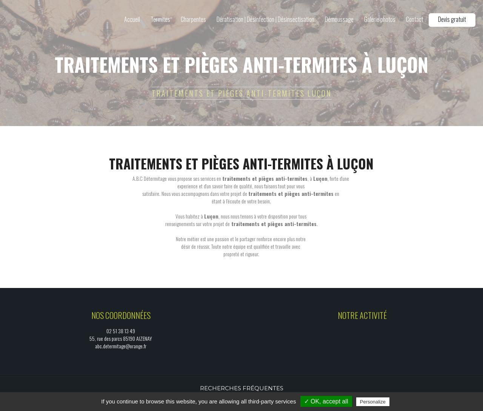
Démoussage (339, 19)
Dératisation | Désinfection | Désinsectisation (265, 19)
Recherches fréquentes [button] (241, 388)
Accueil (132, 19)
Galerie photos (379, 19)
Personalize (373, 402)
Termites (160, 19)
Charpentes (193, 19)
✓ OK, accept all (326, 401)
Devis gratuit (452, 19)
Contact (414, 19)
